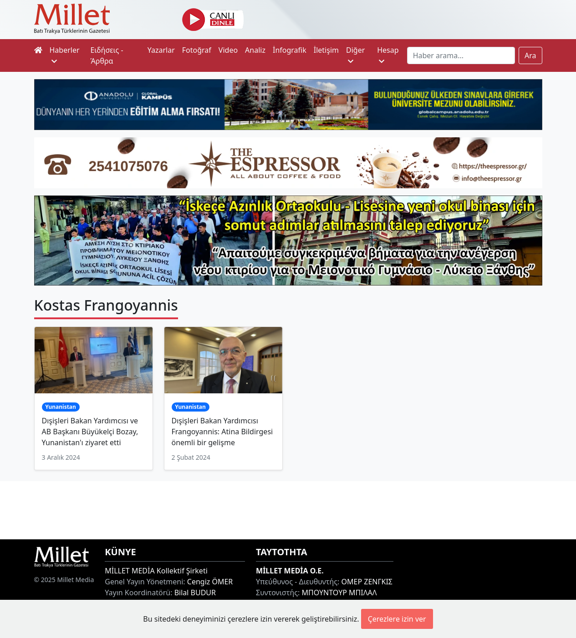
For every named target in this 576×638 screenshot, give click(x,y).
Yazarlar (161, 50)
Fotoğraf (196, 50)
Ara (530, 55)
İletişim (326, 50)
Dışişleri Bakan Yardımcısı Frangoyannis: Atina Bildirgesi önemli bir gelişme (222, 431)
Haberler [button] (65, 55)
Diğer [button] (355, 55)
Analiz (255, 50)
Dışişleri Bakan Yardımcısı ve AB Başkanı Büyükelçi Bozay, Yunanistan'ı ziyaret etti (90, 431)
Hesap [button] (387, 55)
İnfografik (289, 50)
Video (228, 50)
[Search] (461, 55)
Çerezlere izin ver (397, 619)
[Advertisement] (288, 508)
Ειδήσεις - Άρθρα (106, 55)
